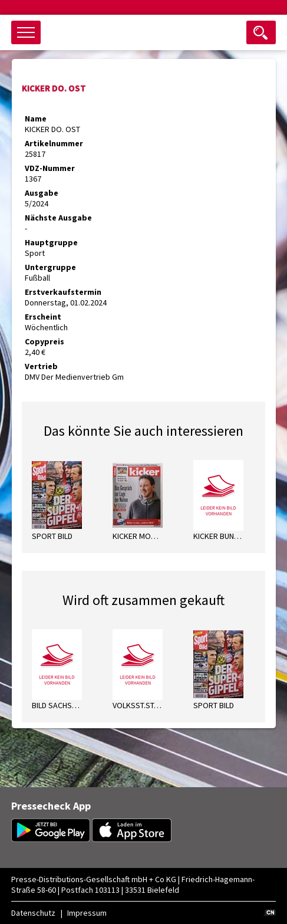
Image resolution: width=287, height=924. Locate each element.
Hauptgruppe (51, 242)
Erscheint (43, 316)
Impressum (87, 912)
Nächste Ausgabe (58, 217)
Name (36, 118)
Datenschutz (33, 912)
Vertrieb (41, 366)
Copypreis (44, 341)
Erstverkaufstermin (63, 292)
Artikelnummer (54, 143)
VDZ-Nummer (50, 168)
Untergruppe (50, 267)
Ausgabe (41, 193)
